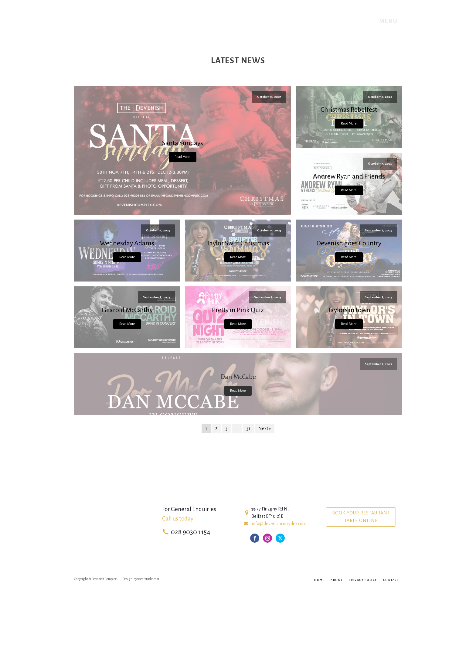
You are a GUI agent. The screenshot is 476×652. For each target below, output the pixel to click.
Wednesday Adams (127, 243)
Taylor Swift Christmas (237, 243)
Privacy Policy (363, 580)
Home (319, 580)
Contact (391, 580)
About (337, 580)
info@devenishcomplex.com (279, 523)
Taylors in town (349, 310)
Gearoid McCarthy (127, 310)
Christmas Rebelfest (349, 109)
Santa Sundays (182, 143)
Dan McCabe (238, 377)
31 (248, 428)
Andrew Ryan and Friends (349, 176)
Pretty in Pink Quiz (238, 310)
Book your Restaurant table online (361, 516)
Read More (182, 157)
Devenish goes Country (348, 243)
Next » (264, 428)
